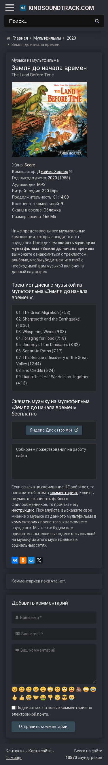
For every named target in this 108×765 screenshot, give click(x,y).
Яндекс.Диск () (54, 430)
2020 (52, 178)
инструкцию (23, 510)
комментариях (64, 492)
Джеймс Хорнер (52, 171)
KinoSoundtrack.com (56, 7)
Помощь (14, 757)
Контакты (15, 751)
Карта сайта (40, 751)
